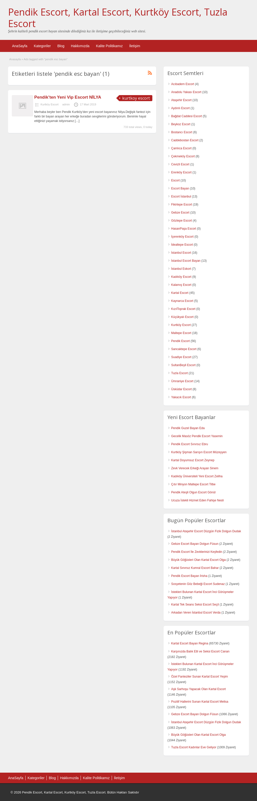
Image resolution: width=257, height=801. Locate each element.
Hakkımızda (80, 46)
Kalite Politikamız (109, 46)
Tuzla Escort (179, 373)
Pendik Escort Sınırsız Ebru (189, 444)
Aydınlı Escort (180, 108)
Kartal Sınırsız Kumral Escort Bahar (195, 568)
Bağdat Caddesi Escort (186, 116)
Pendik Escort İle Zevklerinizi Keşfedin (196, 552)
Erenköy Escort (181, 172)
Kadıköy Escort (181, 277)
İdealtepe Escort (182, 244)
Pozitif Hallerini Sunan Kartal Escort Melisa (199, 701)
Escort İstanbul (181, 196)
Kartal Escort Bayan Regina (189, 643)
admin (66, 104)
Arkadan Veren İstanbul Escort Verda (196, 612)
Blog (60, 46)
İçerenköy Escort (182, 236)
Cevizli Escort (180, 164)
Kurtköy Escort (50, 104)
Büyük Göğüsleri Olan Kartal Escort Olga (198, 560)
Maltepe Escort (181, 333)
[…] (77, 121)
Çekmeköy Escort (183, 156)
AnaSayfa (19, 46)
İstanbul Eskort (181, 269)
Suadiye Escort (181, 357)
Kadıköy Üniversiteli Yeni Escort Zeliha (197, 476)
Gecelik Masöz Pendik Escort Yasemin (197, 436)
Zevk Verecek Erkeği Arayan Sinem (194, 468)
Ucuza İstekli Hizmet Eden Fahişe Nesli (197, 500)
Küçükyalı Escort (182, 317)
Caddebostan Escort (185, 140)
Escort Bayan (180, 188)
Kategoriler (42, 46)
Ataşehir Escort (181, 100)
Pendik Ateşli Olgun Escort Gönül (193, 492)
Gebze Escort (180, 212)
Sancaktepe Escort (184, 349)
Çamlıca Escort (181, 148)
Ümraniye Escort (182, 381)
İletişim (134, 46)
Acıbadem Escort (182, 84)
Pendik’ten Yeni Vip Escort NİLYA (67, 97)
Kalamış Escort (181, 285)
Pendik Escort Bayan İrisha (189, 576)
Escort (175, 180)
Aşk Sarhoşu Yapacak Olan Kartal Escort (198, 689)
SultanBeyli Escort (183, 365)
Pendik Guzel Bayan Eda (188, 428)
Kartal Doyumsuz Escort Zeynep (192, 460)
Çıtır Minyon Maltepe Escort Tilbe (193, 484)
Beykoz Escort (180, 124)
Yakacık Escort (181, 397)
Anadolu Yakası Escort (186, 92)
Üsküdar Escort (181, 389)
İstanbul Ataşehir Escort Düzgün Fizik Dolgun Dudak (206, 531)
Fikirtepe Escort (181, 204)
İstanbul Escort (181, 252)
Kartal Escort (179, 293)
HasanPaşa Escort (183, 228)
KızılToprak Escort (183, 309)
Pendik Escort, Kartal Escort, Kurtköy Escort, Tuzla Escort (117, 17)
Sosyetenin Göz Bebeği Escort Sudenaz (198, 584)
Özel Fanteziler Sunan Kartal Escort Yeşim (199, 676)
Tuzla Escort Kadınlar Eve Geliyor (193, 747)
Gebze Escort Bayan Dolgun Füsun (194, 544)
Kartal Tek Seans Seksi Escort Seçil (195, 604)
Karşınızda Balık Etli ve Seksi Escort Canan (200, 651)
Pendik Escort (180, 341)
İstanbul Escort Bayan (186, 260)
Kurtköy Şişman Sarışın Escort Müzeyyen (199, 452)
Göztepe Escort (181, 220)
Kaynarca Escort (182, 301)
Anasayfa (15, 59)
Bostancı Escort (181, 132)
